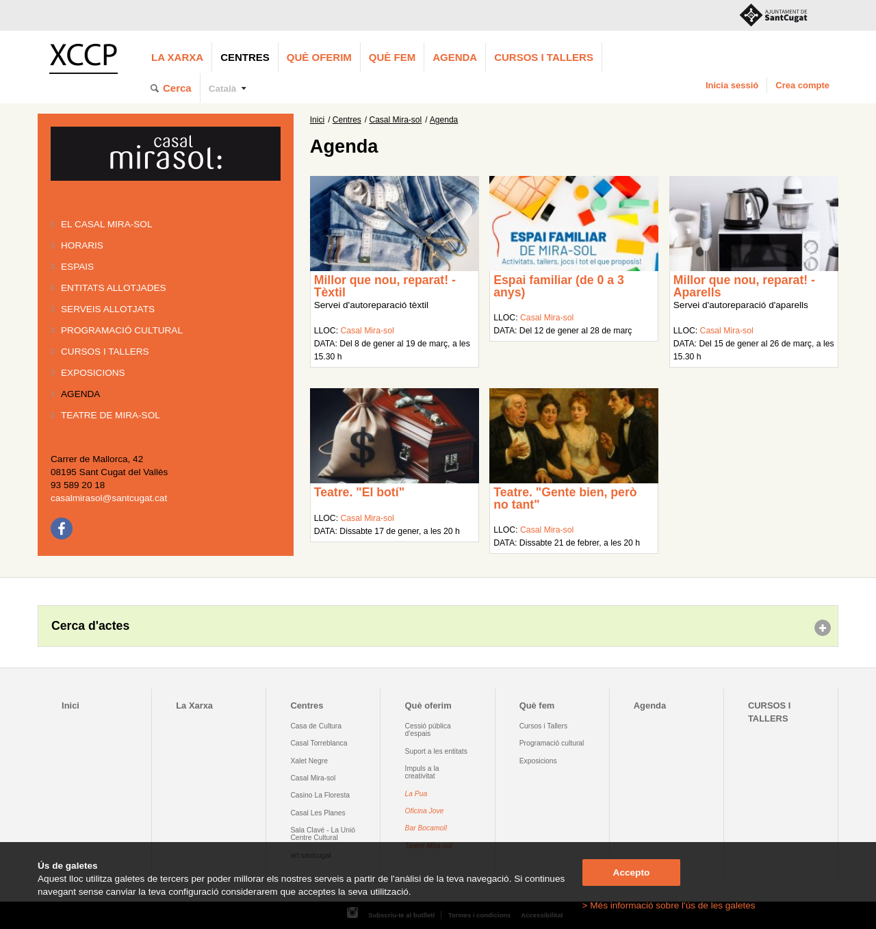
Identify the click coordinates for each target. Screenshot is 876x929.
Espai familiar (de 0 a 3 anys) (558, 286)
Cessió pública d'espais (428, 729)
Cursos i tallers (105, 351)
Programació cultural (122, 330)
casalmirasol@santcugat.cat (109, 498)
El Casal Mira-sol (106, 224)
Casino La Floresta (320, 795)
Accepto (631, 872)
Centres (245, 57)
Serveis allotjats (108, 309)
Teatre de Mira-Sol (110, 415)
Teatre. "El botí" (359, 492)
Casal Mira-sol (396, 120)
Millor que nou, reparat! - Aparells (744, 286)
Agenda (455, 57)
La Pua (416, 794)
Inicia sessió (732, 85)
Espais (77, 267)
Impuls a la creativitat (422, 772)
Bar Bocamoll (426, 828)
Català (223, 89)
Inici (317, 120)
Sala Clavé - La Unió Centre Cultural (322, 833)
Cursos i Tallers (543, 726)
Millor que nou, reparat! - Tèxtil (385, 286)
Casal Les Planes (317, 813)
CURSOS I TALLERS (543, 57)
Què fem (392, 57)
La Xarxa (177, 57)
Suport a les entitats (436, 751)
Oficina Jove (424, 811)
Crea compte (802, 85)
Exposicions (93, 373)
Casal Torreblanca (318, 743)
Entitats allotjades (113, 288)
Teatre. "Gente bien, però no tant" (564, 498)
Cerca (177, 88)
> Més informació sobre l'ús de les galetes (669, 905)
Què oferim (319, 57)
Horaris (82, 245)
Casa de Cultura (316, 726)
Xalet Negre (309, 761)
